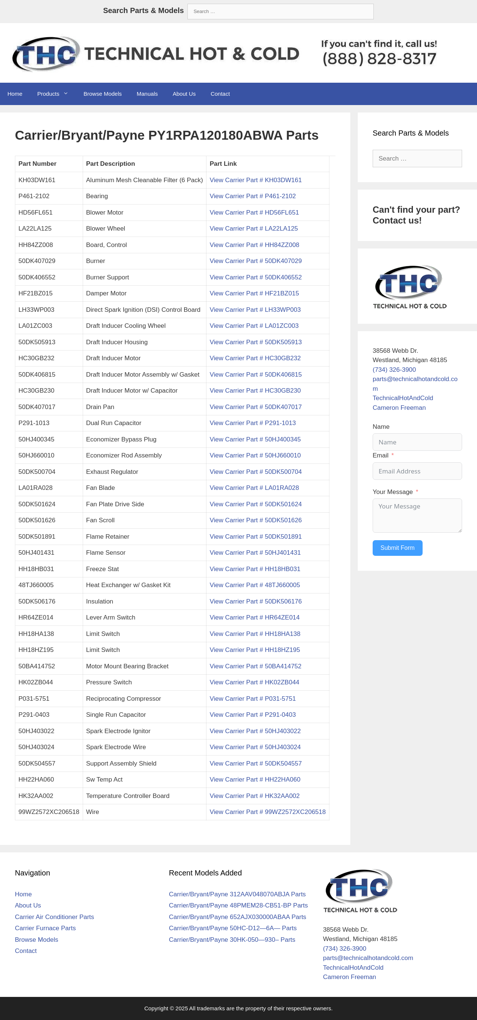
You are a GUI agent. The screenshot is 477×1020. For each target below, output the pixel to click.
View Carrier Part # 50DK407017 (256, 407)
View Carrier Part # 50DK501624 (256, 504)
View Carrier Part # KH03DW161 (256, 180)
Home (14, 94)
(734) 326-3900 (394, 369)
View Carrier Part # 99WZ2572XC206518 (268, 811)
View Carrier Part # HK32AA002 (255, 795)
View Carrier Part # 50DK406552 (256, 277)
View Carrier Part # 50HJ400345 (255, 439)
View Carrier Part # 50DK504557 (256, 763)
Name (381, 426)
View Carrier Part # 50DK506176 (256, 601)
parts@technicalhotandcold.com (368, 958)
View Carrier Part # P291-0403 (253, 714)
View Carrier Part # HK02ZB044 (255, 682)
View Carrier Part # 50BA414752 (255, 666)
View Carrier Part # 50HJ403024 (255, 747)
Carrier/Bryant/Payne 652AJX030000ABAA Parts (237, 917)
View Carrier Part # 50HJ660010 (255, 455)
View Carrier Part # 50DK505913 (256, 342)
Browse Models (102, 94)
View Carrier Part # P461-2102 (253, 196)
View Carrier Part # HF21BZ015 (254, 293)
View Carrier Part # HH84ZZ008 (255, 244)
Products (56, 94)
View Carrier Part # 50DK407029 (256, 260)
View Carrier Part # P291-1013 (253, 423)
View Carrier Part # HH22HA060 (255, 779)
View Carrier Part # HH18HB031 (255, 569)
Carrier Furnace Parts (45, 928)
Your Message (393, 491)
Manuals (147, 94)
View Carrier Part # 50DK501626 (256, 520)
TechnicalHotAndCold (403, 398)
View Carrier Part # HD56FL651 (254, 212)
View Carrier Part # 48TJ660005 (255, 585)
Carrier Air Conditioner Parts (54, 917)
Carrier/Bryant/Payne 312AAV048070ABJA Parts (237, 894)
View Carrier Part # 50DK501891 (256, 536)
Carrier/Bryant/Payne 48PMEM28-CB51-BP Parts (238, 905)
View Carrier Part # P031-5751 (253, 698)
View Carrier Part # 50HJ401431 (255, 552)
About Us (184, 94)
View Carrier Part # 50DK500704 (256, 471)
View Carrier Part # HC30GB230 (255, 390)
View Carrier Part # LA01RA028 (254, 487)
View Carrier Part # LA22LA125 (254, 228)
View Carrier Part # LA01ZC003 (254, 325)
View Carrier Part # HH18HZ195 (255, 649)
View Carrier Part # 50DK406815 (256, 374)
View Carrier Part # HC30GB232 (255, 358)
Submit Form (397, 548)
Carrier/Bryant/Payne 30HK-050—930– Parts (232, 939)
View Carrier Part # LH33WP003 (255, 309)
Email (381, 455)
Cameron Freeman (399, 407)
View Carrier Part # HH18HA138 (255, 633)
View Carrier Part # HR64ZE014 (255, 617)
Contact (220, 94)
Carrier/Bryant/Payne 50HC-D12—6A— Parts (233, 928)
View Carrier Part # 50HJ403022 (255, 731)
